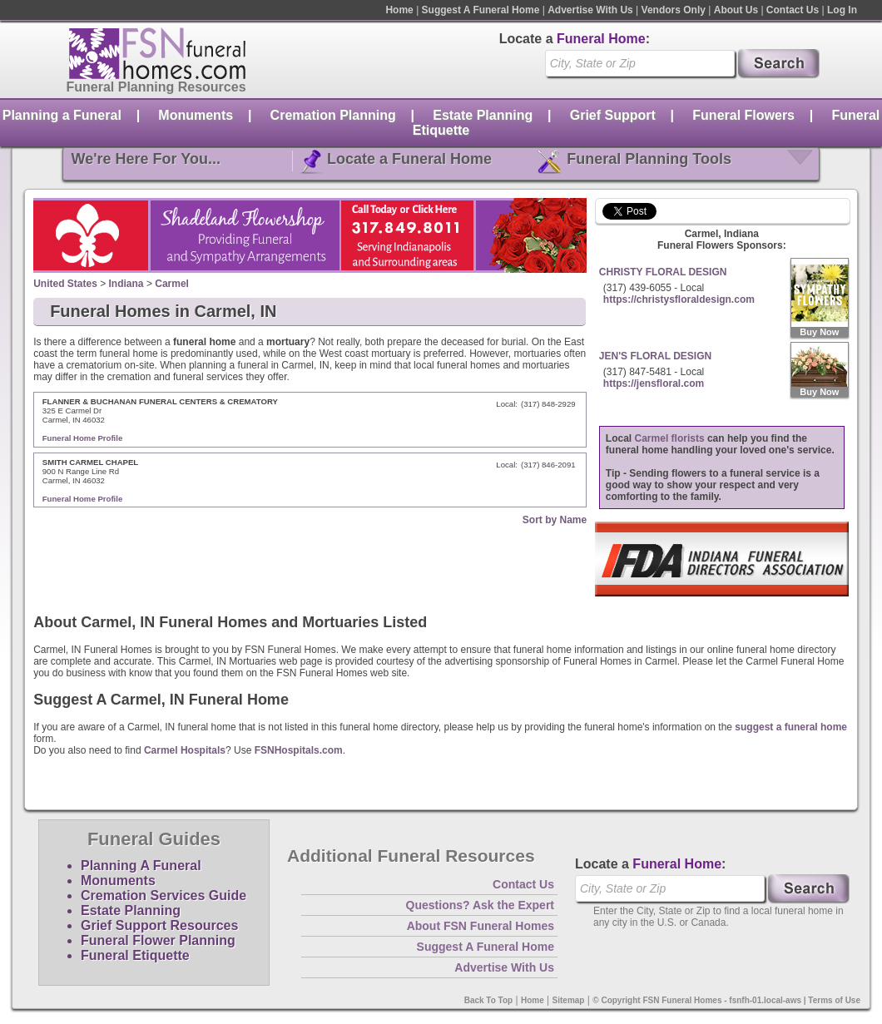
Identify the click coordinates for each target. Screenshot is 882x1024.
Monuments (195, 115)
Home (399, 10)
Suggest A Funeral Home (481, 10)
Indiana (126, 283)
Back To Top (488, 1000)
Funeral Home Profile (82, 438)
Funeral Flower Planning (158, 940)
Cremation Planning (333, 115)
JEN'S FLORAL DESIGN (655, 356)
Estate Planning (483, 115)
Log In (842, 10)
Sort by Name (555, 520)
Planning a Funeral (61, 115)
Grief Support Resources (159, 925)
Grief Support (613, 115)
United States (65, 283)
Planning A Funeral (141, 865)
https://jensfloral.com (653, 383)
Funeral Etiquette (135, 955)
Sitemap (568, 1000)
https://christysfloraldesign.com (679, 299)
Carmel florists (670, 438)
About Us (736, 10)
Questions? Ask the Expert (480, 905)
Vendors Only (674, 10)
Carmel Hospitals (184, 750)
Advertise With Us (590, 10)
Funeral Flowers (743, 115)
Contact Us (792, 10)
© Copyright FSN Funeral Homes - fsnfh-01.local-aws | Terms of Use (726, 1000)
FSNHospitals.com (299, 750)
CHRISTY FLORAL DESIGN (663, 272)
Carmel (172, 283)
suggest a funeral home (791, 727)
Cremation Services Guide (163, 895)
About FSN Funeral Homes (480, 925)
